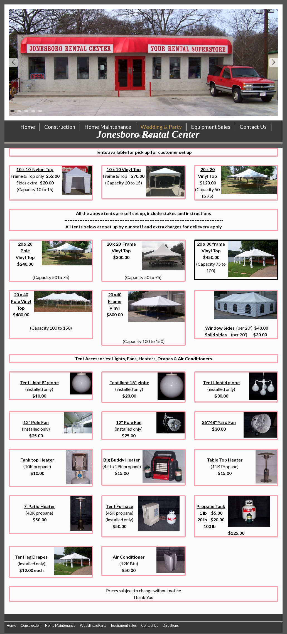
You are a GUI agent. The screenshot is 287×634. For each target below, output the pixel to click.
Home (11, 625)
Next (273, 62)
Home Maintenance (60, 625)
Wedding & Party (93, 625)
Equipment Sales (124, 625)
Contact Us (149, 625)
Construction (31, 625)
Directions (171, 625)
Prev (13, 62)
